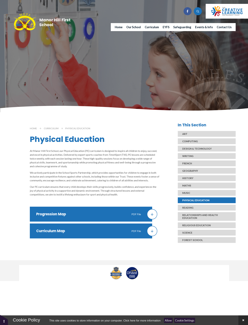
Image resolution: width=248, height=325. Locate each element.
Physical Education (77, 128)
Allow (168, 320)
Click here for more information (141, 320)
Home (33, 128)
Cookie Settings (184, 320)
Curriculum (51, 128)
